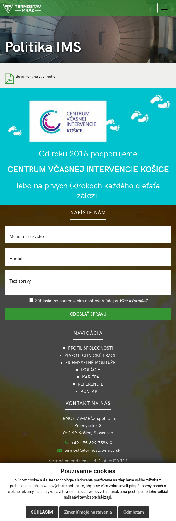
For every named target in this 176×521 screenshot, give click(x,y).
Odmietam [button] (133, 512)
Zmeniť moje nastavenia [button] (88, 512)
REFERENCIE (90, 384)
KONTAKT (90, 391)
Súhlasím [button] (42, 512)
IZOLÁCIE (90, 369)
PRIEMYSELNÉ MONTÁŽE (90, 362)
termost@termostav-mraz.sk (92, 450)
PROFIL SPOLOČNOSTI (90, 348)
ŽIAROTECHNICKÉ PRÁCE (90, 355)
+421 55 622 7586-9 (91, 443)
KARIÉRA (90, 377)
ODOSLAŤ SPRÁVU (88, 314)
